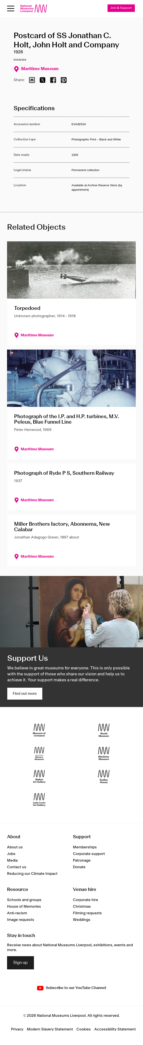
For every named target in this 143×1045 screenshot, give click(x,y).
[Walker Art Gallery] (39, 776)
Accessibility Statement (115, 1029)
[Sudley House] (104, 776)
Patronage (82, 860)
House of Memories (24, 907)
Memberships (85, 847)
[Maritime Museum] (104, 753)
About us (15, 847)
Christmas (82, 907)
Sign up (20, 963)
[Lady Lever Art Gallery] (39, 799)
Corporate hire (85, 900)
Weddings (81, 920)
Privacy (17, 1029)
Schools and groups (24, 900)
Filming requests (87, 913)
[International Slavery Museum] (39, 753)
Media (12, 860)
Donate (79, 867)
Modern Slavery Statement (50, 1029)
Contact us (16, 867)
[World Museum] (104, 730)
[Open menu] (10, 8)
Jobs (11, 854)
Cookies (83, 1029)
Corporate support (89, 854)
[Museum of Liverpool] (39, 730)
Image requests (20, 920)
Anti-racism (17, 913)
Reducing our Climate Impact (32, 874)
